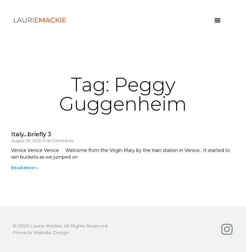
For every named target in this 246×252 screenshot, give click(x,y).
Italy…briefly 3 (31, 134)
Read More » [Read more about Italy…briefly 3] (24, 167)
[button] (217, 20)
